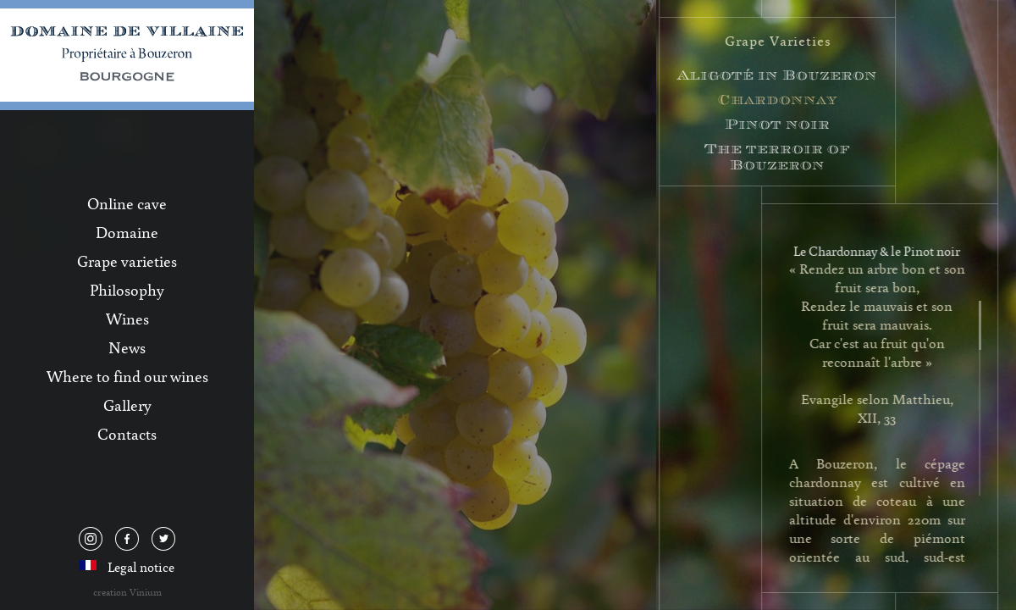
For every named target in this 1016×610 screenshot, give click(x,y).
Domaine (127, 232)
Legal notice (141, 566)
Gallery (127, 405)
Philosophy (127, 290)
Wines (127, 318)
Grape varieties (127, 261)
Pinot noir (778, 124)
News (127, 347)
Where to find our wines (127, 376)
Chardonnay (779, 100)
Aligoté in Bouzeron (779, 75)
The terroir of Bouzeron (779, 157)
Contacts (127, 434)
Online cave (127, 203)
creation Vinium (127, 591)
